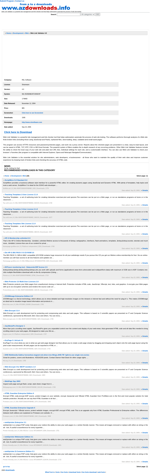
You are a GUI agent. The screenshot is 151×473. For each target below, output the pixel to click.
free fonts (64, 472)
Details (145, 190)
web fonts (101, 472)
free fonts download (89, 472)
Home (8, 33)
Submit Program (7, 1)
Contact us (19, 1)
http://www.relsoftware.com (32, 122)
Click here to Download (18, 132)
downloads (10, 470)
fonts (58, 472)
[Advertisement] (55, 22)
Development (18, 33)
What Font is (49, 472)
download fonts (75, 472)
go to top (6, 466)
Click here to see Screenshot (32, 113)
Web (27, 33)
